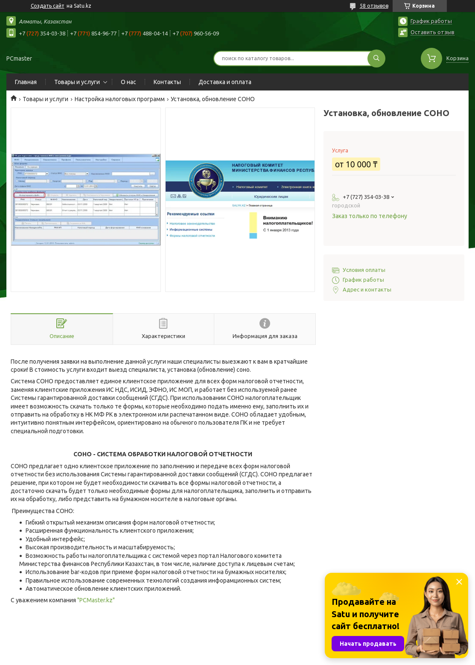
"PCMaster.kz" (96, 600)
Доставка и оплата (224, 82)
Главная (26, 82)
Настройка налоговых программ (120, 99)
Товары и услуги (77, 82)
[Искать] (376, 58)
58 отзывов (374, 6)
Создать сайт (47, 6)
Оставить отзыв (433, 32)
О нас (128, 82)
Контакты (167, 82)
